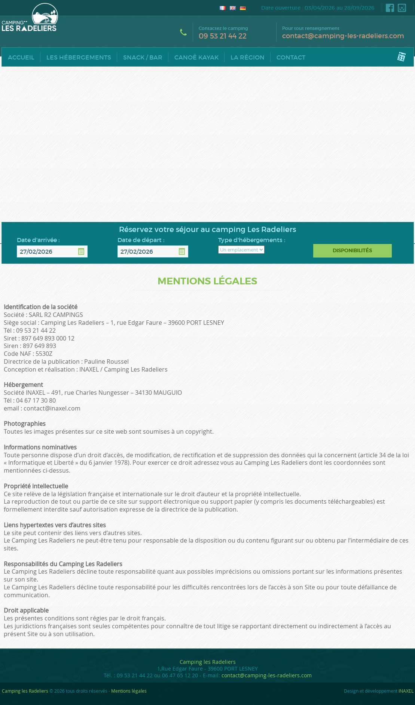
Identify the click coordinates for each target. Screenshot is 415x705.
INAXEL (406, 691)
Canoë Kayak (196, 57)
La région (248, 57)
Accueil (21, 57)
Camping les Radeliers (208, 661)
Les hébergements (78, 57)
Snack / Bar (142, 57)
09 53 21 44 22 (223, 36)
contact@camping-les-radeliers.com (343, 36)
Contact (291, 57)
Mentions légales (129, 691)
